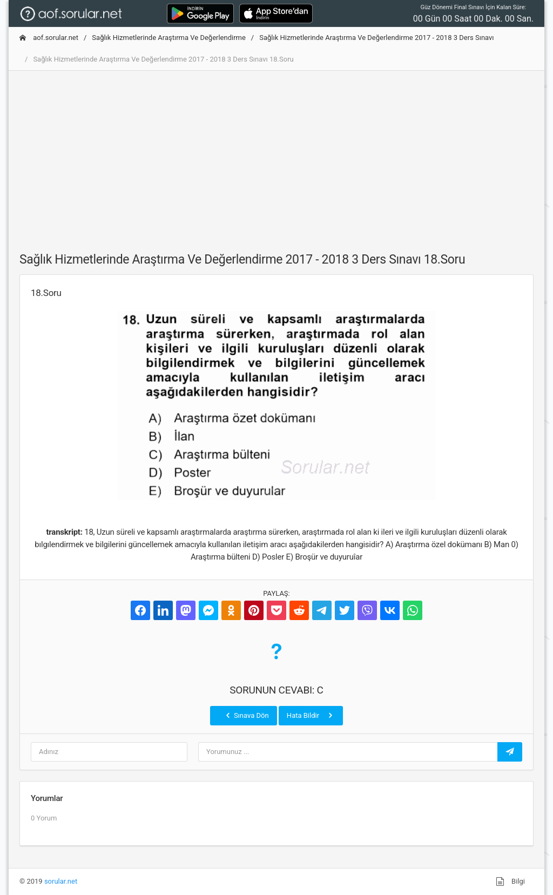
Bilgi (510, 881)
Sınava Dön (246, 715)
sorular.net (60, 881)
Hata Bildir (311, 715)
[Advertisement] (276, 155)
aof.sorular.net (48, 37)
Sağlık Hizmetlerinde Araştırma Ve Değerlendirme (169, 37)
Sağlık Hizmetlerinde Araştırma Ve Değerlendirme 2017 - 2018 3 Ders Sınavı (376, 37)
